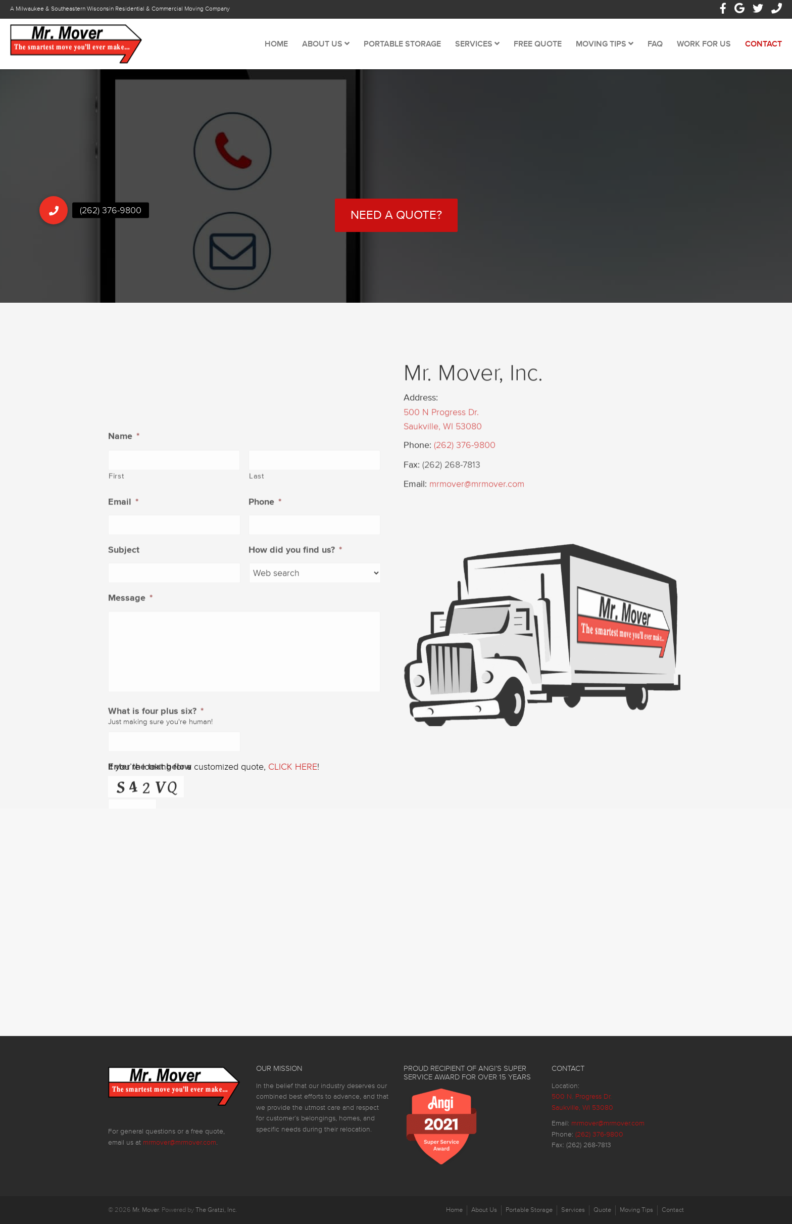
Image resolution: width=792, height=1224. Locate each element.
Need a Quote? (396, 215)
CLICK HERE (292, 767)
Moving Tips (604, 44)
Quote (602, 1210)
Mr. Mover (145, 1210)
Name (123, 606)
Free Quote (538, 44)
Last (256, 646)
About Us (326, 44)
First (116, 646)
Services (477, 44)
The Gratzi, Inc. (216, 1210)
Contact (763, 44)
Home (276, 44)
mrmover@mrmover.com (476, 538)
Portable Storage (402, 44)
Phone (265, 672)
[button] (53, 210)
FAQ (655, 44)
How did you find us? (295, 720)
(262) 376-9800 (465, 499)
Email (123, 672)
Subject (123, 720)
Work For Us (704, 44)
